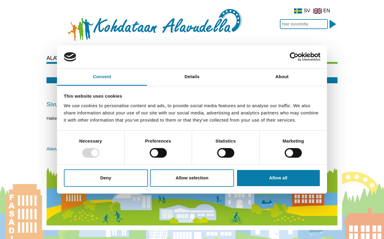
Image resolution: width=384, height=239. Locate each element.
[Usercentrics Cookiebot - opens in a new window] (294, 56)
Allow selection (192, 177)
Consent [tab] (102, 76)
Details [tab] (192, 76)
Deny (105, 177)
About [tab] (282, 76)
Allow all (278, 177)
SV (302, 10)
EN (321, 10)
